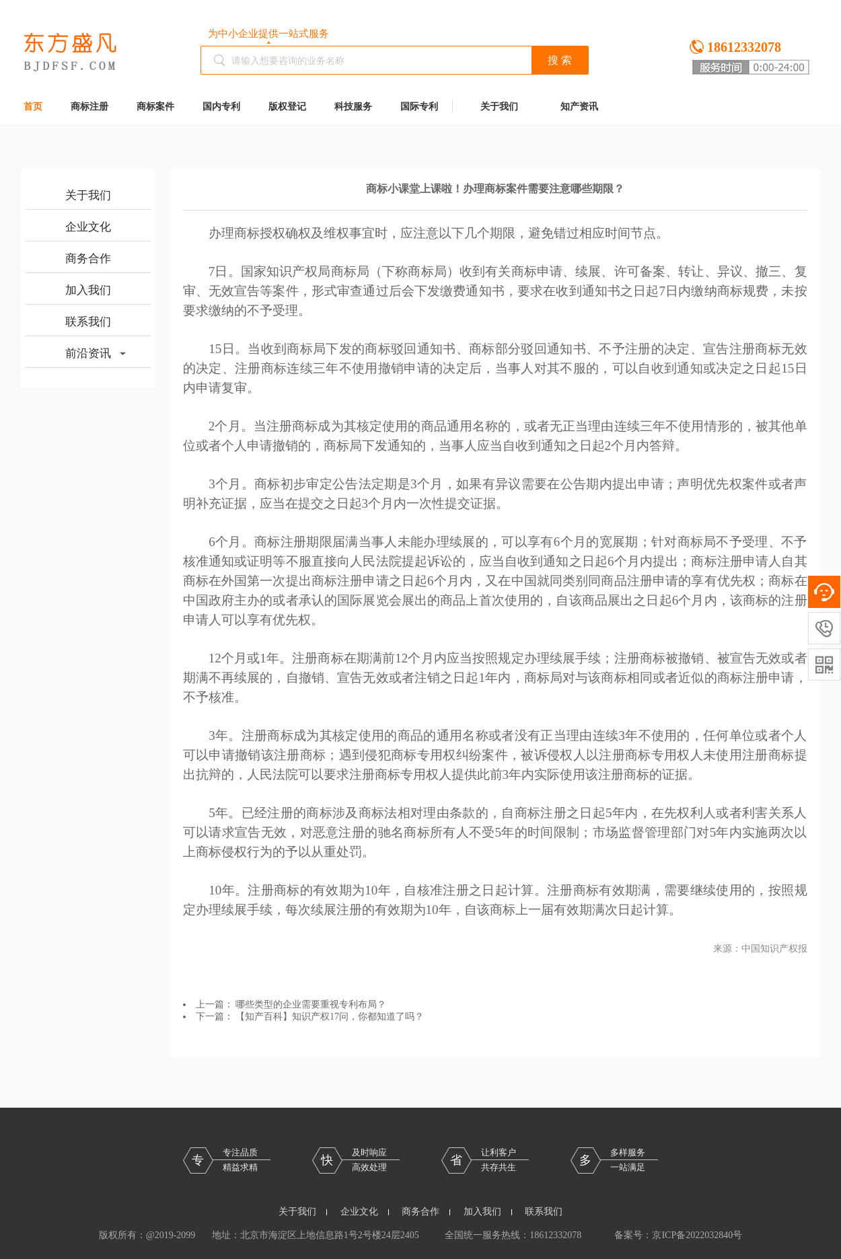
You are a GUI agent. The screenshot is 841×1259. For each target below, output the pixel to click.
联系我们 (88, 321)
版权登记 (287, 107)
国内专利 (221, 107)
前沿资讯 (95, 353)
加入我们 (88, 290)
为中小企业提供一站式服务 (268, 34)
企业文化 (88, 227)
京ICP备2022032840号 (697, 1235)
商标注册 (89, 107)
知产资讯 (579, 107)
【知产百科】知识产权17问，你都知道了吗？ (329, 1017)
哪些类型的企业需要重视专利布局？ (310, 1004)
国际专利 (419, 107)
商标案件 (155, 107)
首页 (33, 107)
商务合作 (88, 258)
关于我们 (499, 107)
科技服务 (353, 107)
